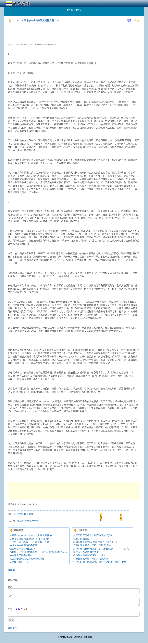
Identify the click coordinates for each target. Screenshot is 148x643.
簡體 (129, 20)
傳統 (136, 20)
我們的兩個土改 (81, 538)
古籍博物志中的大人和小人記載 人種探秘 (31, 535)
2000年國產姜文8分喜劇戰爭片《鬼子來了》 (95, 542)
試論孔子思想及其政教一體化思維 (27, 558)
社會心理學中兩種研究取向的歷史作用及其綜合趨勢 (99, 562)
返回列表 (12, 628)
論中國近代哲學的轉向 (21, 555)
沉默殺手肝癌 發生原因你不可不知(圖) (29, 538)
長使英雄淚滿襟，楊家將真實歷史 (90, 558)
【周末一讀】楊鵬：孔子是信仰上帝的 (29, 542)
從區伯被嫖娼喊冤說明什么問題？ (90, 555)
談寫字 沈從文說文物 (27, 521)
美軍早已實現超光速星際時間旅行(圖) (92, 535)
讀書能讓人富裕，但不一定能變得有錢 (93, 545)
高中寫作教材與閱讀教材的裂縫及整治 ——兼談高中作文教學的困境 (110, 548)
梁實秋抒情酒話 (25, 514)
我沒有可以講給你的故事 (86, 552)
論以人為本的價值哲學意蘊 (23, 545)
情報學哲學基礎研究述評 (22, 548)
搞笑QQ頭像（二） (19, 562)
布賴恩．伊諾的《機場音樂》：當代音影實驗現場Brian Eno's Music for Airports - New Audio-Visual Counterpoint (65, 552)
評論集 (11, 570)
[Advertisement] (60, 31)
